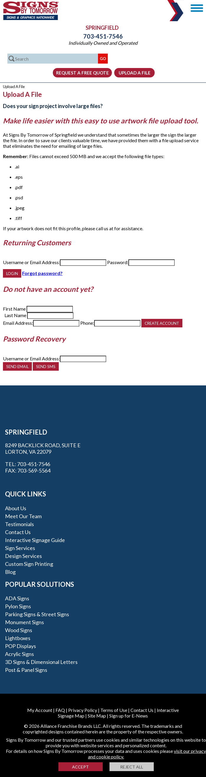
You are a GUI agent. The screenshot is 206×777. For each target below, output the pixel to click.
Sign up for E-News (128, 715)
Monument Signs (24, 622)
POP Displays (20, 646)
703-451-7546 (103, 36)
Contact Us (18, 532)
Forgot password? (42, 273)
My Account (39, 710)
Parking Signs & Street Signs (37, 614)
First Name (14, 309)
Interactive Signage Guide (35, 540)
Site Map (97, 715)
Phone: (87, 323)
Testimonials (19, 524)
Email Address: (18, 323)
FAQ (60, 710)
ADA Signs (17, 598)
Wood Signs (18, 630)
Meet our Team (23, 516)
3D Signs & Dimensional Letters (41, 662)
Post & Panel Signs (26, 670)
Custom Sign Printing (29, 564)
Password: (117, 262)
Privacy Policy (82, 710)
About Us (15, 508)
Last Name (15, 315)
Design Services (23, 556)
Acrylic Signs (19, 654)
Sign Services (20, 548)
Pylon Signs (18, 606)
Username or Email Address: (31, 262)
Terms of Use (113, 710)
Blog (10, 572)
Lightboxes (17, 638)
